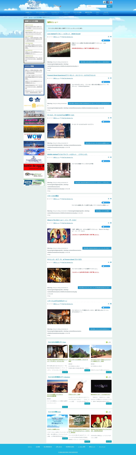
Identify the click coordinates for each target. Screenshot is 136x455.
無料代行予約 (88, 13)
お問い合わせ (59, 446)
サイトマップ (102, 446)
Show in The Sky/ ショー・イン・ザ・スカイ (61, 220)
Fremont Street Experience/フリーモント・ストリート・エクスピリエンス (71, 75)
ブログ (97, 13)
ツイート (106, 40)
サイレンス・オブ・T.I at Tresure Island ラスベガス (64, 259)
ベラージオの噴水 (53, 196)
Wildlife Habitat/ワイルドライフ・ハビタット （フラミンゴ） (67, 154)
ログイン (30, 446)
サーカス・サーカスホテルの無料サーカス (60, 115)
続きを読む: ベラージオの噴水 (102, 210)
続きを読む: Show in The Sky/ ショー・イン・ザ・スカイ (96, 248)
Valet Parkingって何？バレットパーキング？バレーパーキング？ (33, 33)
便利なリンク (92, 446)
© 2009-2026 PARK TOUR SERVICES (68, 452)
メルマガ (106, 13)
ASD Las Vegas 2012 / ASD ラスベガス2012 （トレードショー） (33, 27)
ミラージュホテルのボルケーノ (57, 301)
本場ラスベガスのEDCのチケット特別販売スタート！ (33, 52)
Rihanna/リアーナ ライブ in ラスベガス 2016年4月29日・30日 (34, 91)
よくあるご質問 (81, 446)
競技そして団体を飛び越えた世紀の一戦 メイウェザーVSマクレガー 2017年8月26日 (33, 39)
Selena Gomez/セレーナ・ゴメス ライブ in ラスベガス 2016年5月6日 (34, 59)
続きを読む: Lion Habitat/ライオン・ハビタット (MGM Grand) (95, 61)
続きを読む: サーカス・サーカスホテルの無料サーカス (97, 143)
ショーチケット (55, 13)
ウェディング (66, 13)
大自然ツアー (29, 13)
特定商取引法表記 (70, 446)
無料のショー (56, 36)
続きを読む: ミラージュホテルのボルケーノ (100, 328)
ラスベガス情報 (77, 13)
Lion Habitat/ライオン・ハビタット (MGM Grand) (63, 34)
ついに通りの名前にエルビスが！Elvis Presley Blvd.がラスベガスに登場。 (33, 46)
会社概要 (38, 446)
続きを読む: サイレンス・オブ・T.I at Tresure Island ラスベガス (94, 287)
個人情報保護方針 (48, 446)
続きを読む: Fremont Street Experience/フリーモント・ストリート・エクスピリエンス (89, 103)
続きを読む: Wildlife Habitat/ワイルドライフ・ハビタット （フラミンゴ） (92, 182)
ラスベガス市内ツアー (41, 13)
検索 (109, 6)
